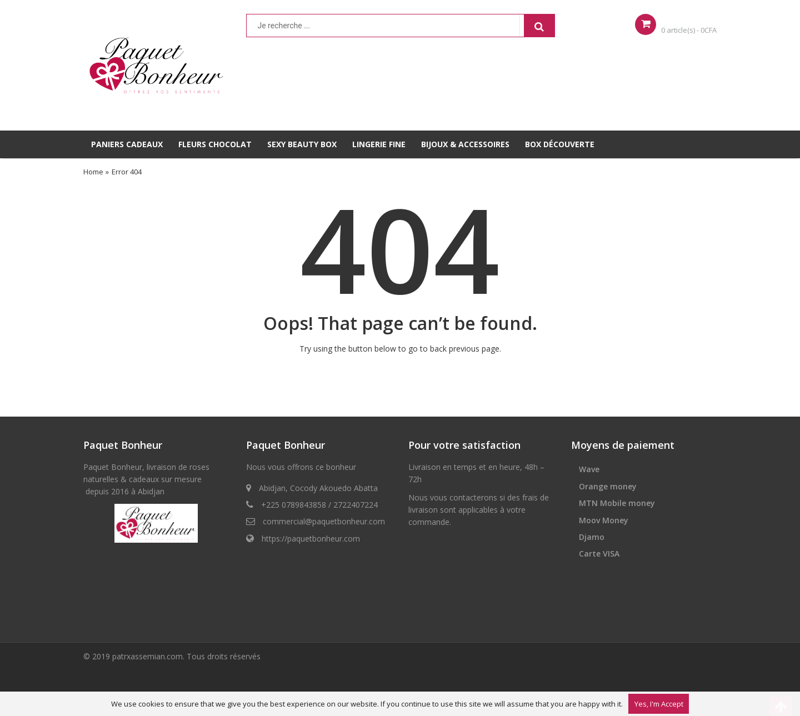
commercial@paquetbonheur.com (324, 521)
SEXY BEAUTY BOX (302, 144)
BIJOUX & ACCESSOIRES (465, 144)
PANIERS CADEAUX (127, 144)
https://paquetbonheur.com (311, 538)
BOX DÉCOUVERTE (559, 144)
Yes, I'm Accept (658, 704)
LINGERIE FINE (379, 144)
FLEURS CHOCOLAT (215, 144)
